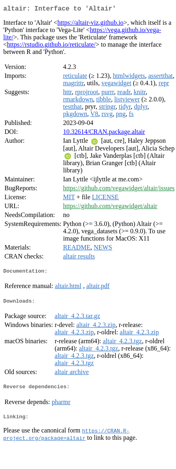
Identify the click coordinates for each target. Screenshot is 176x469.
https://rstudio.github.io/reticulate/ (51, 46)
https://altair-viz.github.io (90, 24)
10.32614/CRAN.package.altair (104, 133)
